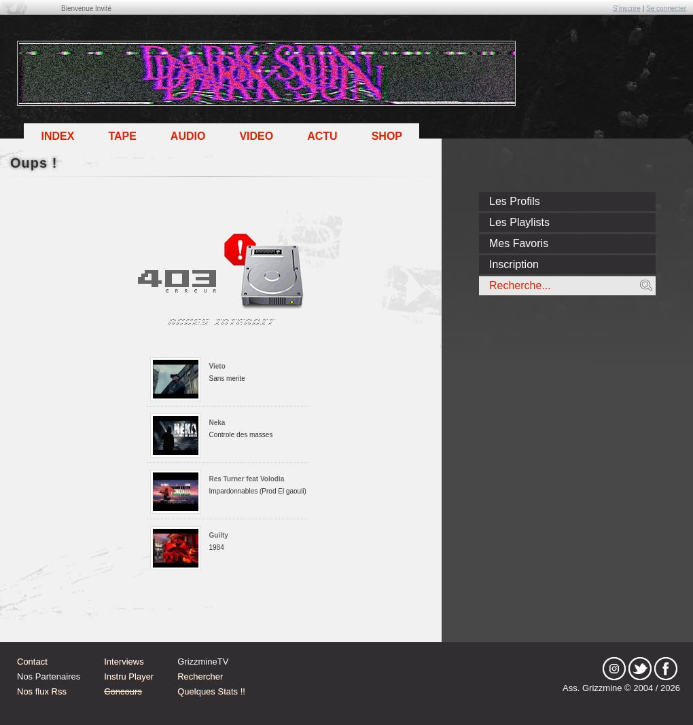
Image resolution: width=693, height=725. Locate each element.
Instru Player (129, 676)
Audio (188, 136)
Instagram (614, 668)
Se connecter (666, 8)
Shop (387, 136)
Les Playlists (519, 222)
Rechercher (200, 676)
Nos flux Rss (42, 691)
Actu (322, 136)
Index (57, 136)
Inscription (514, 264)
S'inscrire (627, 8)
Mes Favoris (518, 243)
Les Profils (514, 201)
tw (640, 668)
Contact (32, 661)
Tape (122, 136)
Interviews (124, 661)
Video (256, 136)
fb (665, 668)
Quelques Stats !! (211, 691)
